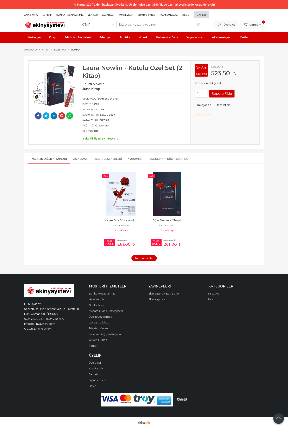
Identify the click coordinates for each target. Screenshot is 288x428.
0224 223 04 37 (34, 318)
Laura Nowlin (121, 225)
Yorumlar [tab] (135, 158)
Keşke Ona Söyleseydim (121, 220)
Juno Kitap (120, 230)
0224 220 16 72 (55, 318)
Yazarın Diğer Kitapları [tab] (49, 158)
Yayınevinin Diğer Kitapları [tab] (170, 158)
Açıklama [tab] (80, 158)
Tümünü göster (144, 258)
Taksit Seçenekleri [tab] (107, 158)
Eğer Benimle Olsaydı (167, 220)
